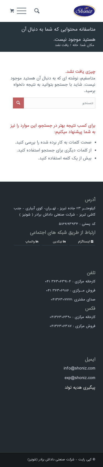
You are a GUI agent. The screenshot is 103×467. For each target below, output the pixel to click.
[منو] (23, 11)
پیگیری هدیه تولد (80, 387)
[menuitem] (36, 11)
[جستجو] (36, 11)
